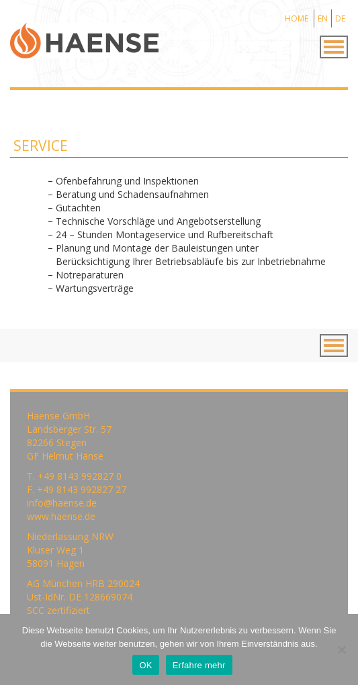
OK (145, 665)
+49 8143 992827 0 (80, 476)
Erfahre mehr (199, 665)
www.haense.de (61, 516)
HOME (296, 18)
